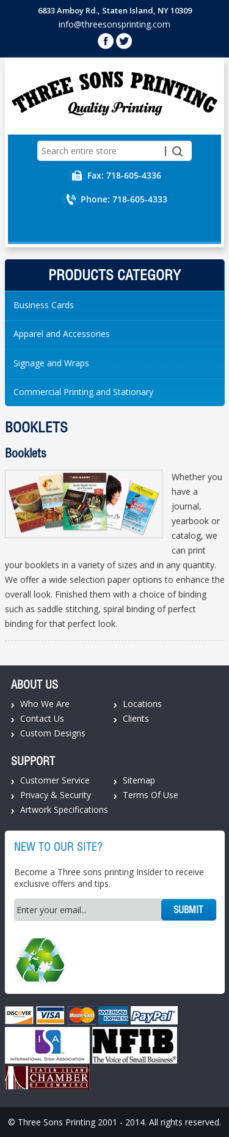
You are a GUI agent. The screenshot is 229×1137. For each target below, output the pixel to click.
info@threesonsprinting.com (114, 24)
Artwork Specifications (64, 809)
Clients (136, 718)
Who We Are (45, 703)
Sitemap (139, 780)
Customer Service (55, 780)
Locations (142, 703)
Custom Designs (52, 733)
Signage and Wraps (51, 363)
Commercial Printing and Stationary (83, 392)
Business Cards (43, 305)
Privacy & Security (55, 795)
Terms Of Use (150, 795)
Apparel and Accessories (61, 333)
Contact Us (42, 718)
